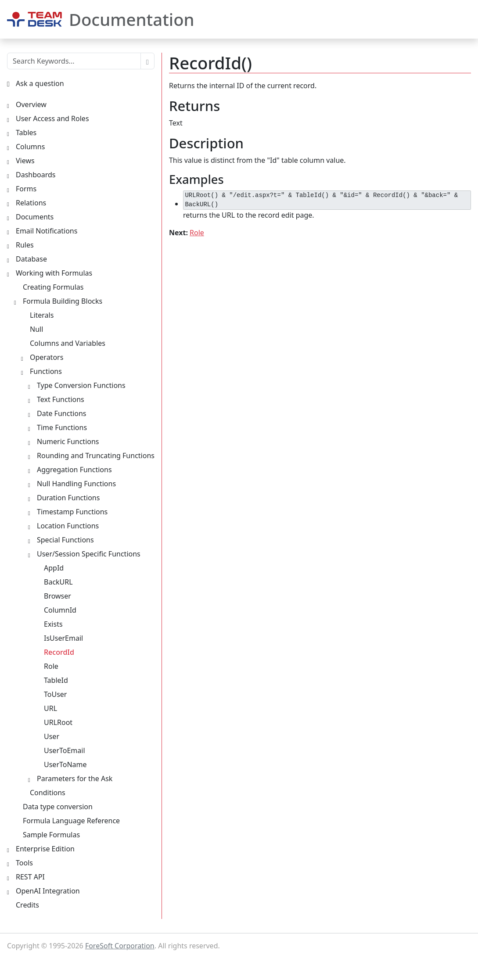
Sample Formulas (51, 835)
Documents (35, 217)
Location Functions (68, 526)
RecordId (59, 652)
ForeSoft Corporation (120, 946)
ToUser (55, 694)
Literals (42, 315)
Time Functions (62, 427)
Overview (31, 104)
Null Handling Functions (76, 483)
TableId (56, 680)
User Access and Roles (52, 118)
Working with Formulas (54, 273)
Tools (24, 863)
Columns (30, 146)
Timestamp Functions (72, 512)
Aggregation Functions (74, 469)
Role (197, 232)
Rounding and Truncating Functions (96, 455)
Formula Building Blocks (62, 301)
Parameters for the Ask (74, 778)
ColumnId (60, 610)
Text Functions (60, 399)
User (51, 736)
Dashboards (36, 174)
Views (25, 160)
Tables (26, 132)
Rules (25, 245)
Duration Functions (68, 497)
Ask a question (40, 83)
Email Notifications (46, 231)
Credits (27, 905)
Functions (46, 371)
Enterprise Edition (45, 849)
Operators (46, 357)
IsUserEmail (63, 638)
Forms (26, 189)
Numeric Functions (68, 441)
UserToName (65, 764)
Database (31, 259)
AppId (54, 568)
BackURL (58, 582)
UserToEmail (64, 750)
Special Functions (65, 540)
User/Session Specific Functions (88, 554)
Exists (53, 624)
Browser (57, 596)
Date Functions (61, 413)
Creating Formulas (53, 287)
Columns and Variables (67, 343)
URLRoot (58, 722)
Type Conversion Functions (81, 385)
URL (50, 708)
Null (36, 329)
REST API (30, 877)
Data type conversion (58, 806)
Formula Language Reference (71, 820)
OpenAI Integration (48, 891)
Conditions (47, 792)
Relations (31, 203)
